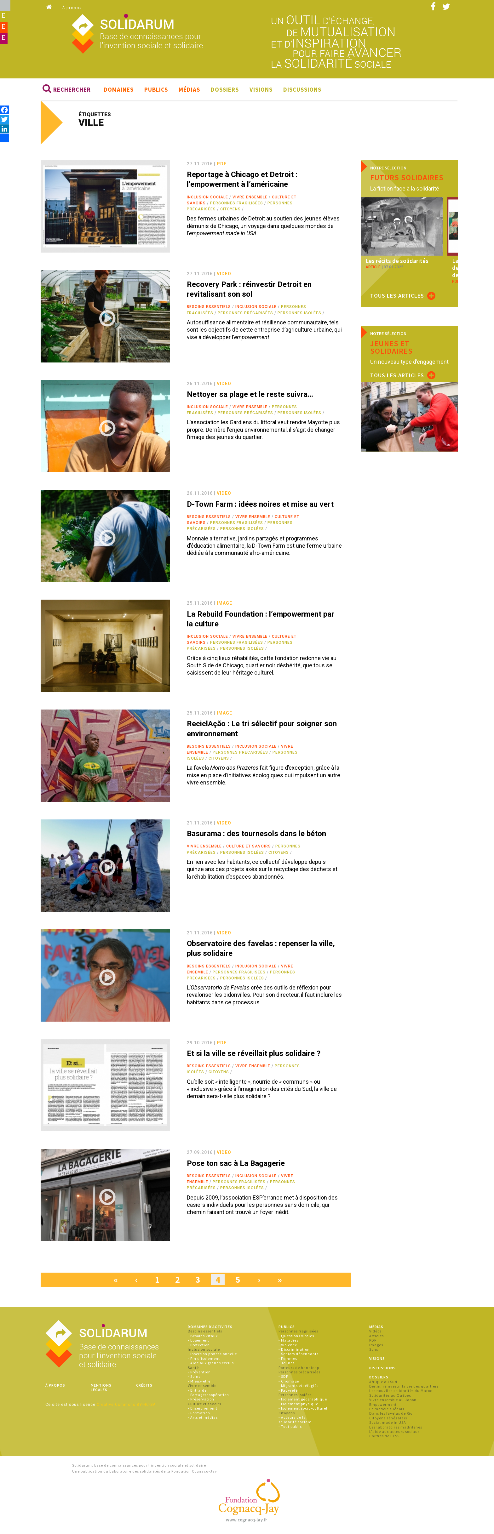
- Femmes (288, 1359)
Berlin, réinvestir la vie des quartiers (404, 1387)
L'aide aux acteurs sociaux (394, 1432)
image (224, 604)
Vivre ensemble (250, 198)
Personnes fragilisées (236, 204)
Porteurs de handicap (299, 1368)
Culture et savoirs (248, 848)
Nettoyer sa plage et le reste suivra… (250, 395)
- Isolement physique (298, 1405)
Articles (376, 1337)
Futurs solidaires (407, 179)
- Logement (198, 1341)
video (224, 274)
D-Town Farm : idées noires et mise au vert (260, 505)
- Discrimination (294, 1350)
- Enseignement (202, 1409)
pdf (222, 165)
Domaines (119, 90)
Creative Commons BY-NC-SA (126, 1406)
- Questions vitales (296, 1337)
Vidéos (375, 1332)
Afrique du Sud (383, 1383)
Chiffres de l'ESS (384, 1437)
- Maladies (288, 1341)
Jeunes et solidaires (391, 347)
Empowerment (383, 1405)
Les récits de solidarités (394, 261)
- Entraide (197, 1391)
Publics (156, 90)
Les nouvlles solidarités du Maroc (400, 1392)
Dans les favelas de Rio (390, 1414)
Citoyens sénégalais (388, 1419)
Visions (261, 90)
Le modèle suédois (386, 1410)
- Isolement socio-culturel (303, 1409)
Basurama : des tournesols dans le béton (256, 834)
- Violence (288, 1346)
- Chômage (289, 1382)
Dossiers (225, 90)
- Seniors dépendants (299, 1355)
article (373, 268)
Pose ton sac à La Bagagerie (236, 1164)
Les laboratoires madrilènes (395, 1428)
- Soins (194, 1378)
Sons (373, 1350)
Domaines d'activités (210, 1328)
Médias (189, 90)
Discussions (302, 90)
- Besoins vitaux (203, 1337)
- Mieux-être (199, 1382)
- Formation (199, 1414)
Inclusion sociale (207, 198)
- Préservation (201, 1400)
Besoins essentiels (209, 308)
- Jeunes (287, 1364)
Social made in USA (387, 1423)
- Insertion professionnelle (212, 1355)
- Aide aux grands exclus (211, 1364)
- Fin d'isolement (204, 1359)
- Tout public (290, 1427)
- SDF (283, 1378)
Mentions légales (101, 1388)
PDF (372, 1341)
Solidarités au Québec (390, 1396)
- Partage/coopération (208, 1396)
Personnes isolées (299, 314)
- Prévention (199, 1373)
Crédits (144, 1386)
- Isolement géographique (303, 1400)
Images (376, 1346)
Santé (193, 1368)
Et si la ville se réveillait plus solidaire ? (253, 1054)
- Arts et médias (203, 1418)
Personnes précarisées (245, 314)
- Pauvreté (288, 1391)
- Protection (199, 1346)
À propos (72, 7)
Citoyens (230, 210)
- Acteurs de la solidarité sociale (295, 1420)
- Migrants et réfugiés (299, 1386)
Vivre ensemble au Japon (392, 1401)
